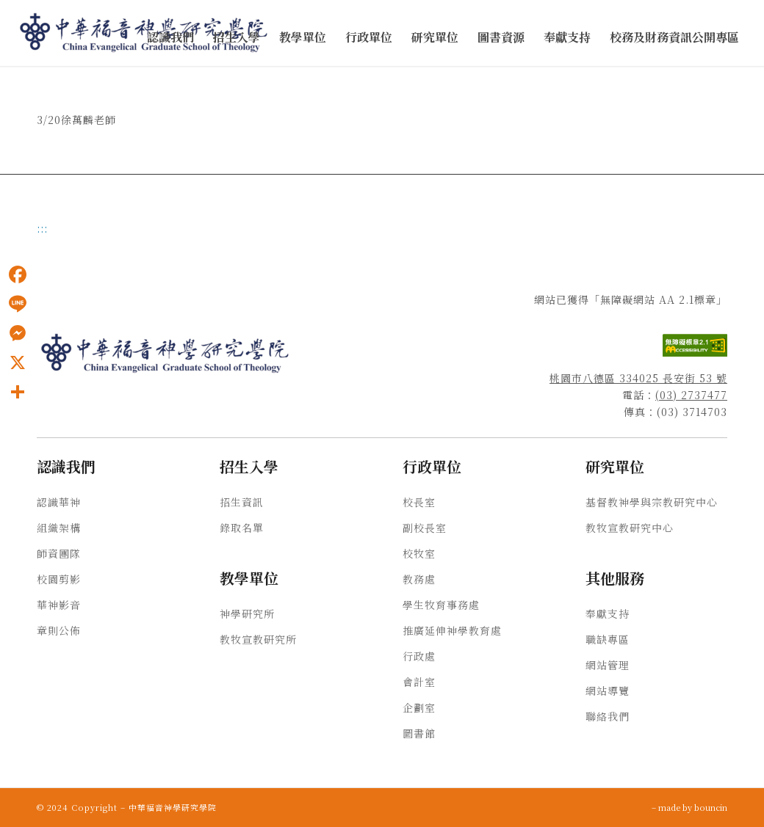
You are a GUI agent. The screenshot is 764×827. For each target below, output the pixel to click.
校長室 (419, 502)
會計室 (419, 681)
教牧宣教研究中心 (629, 527)
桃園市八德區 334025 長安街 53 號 (638, 378)
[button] (170, 38)
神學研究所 (247, 613)
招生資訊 (242, 502)
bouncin (710, 807)
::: (42, 228)
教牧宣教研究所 (258, 639)
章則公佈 (59, 630)
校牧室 (419, 553)
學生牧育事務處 (441, 604)
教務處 (419, 579)
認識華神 (59, 502)
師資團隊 (59, 553)
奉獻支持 (607, 613)
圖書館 (419, 733)
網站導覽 (607, 690)
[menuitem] (170, 38)
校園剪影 (59, 579)
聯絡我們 (607, 716)
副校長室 (425, 527)
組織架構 (59, 527)
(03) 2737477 (691, 394)
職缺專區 (607, 639)
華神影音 (59, 604)
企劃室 (419, 707)
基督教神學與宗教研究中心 (651, 502)
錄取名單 (242, 527)
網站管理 (607, 664)
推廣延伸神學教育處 (452, 630)
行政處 (419, 656)
